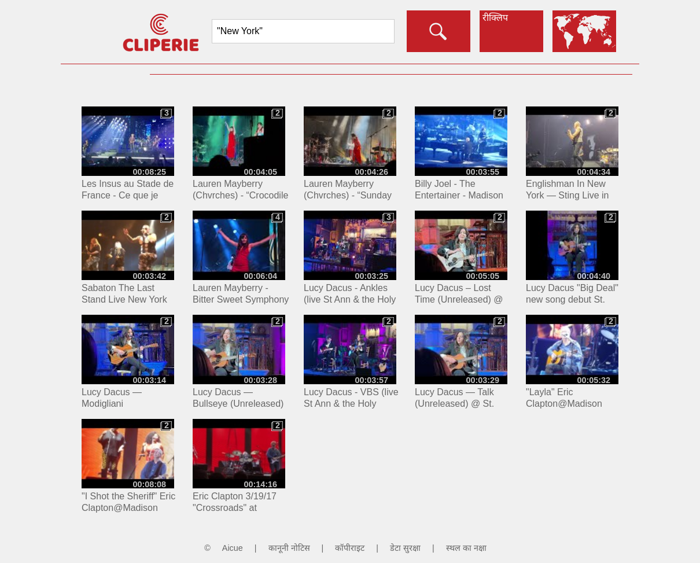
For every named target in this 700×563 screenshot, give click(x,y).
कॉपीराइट (349, 548)
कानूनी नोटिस (289, 548)
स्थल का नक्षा (466, 548)
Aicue (232, 548)
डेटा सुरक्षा (405, 548)
